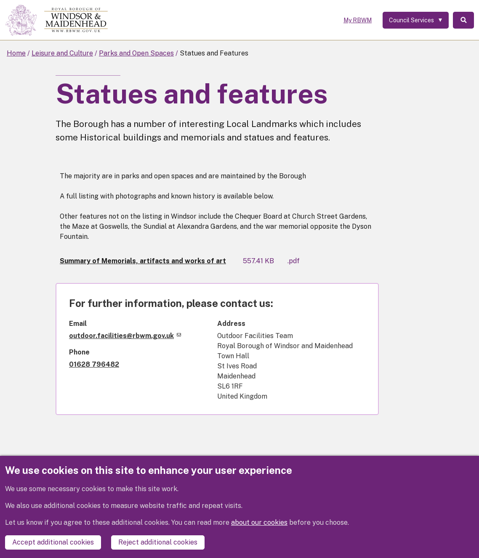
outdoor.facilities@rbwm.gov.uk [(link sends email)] (125, 336)
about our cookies (259, 522)
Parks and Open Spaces (136, 53)
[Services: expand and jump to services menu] (416, 20)
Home (16, 53)
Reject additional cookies (157, 542)
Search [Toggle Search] (463, 20)
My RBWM (357, 20)
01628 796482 (94, 364)
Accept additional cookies (53, 542)
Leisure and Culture (62, 53)
